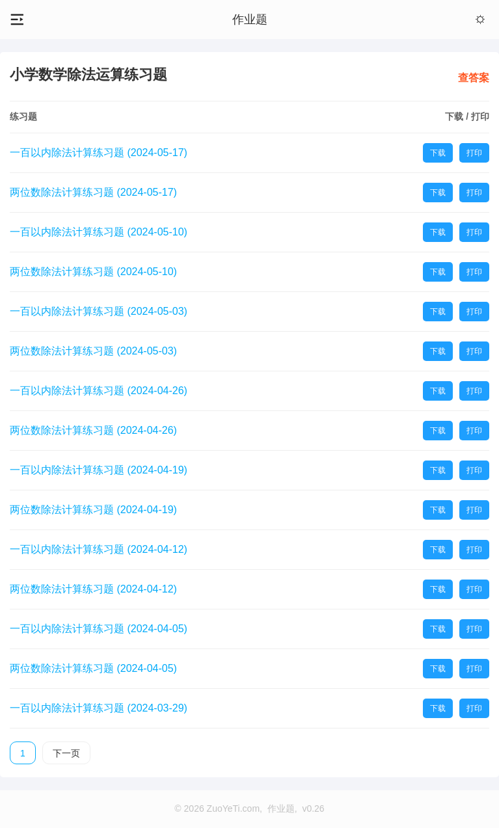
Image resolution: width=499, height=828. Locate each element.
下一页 (66, 753)
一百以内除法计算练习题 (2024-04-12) (98, 549)
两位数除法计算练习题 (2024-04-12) (93, 588)
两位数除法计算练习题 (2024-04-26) (93, 430)
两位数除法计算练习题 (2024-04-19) (93, 509)
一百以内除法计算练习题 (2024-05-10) (98, 231)
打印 (474, 152)
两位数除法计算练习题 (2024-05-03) (93, 350)
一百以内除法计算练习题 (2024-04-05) (98, 628)
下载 (438, 152)
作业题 (249, 19)
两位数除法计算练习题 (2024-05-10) (93, 271)
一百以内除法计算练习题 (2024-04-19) (98, 469)
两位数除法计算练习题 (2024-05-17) (93, 192)
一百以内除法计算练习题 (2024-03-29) (98, 708)
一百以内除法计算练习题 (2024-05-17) (98, 152)
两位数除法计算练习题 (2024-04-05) (93, 668)
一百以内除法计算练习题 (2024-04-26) (98, 390)
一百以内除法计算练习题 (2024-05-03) (98, 311)
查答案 (473, 77)
